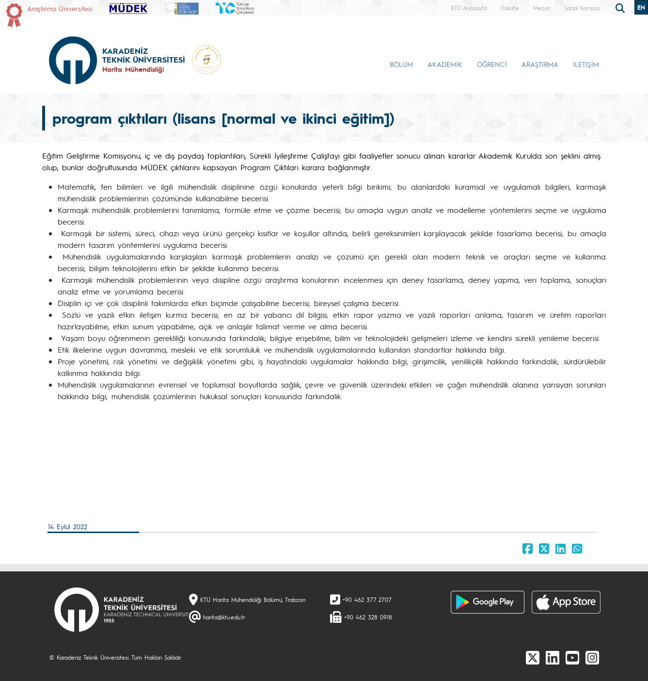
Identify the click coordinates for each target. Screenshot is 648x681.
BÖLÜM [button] (401, 64)
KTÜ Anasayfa (469, 8)
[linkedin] (552, 657)
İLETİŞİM (586, 64)
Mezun (541, 8)
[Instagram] (592, 657)
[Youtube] (572, 657)
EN (641, 7)
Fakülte (510, 8)
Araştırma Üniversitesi (60, 8)
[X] (532, 657)
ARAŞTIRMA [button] (540, 64)
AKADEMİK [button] (444, 64)
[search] (621, 7)
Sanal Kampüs (582, 8)
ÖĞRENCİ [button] (492, 64)
